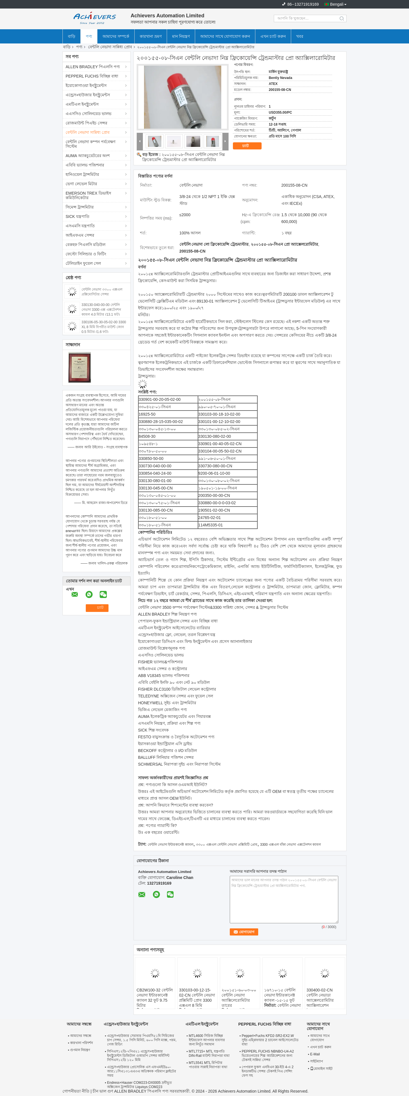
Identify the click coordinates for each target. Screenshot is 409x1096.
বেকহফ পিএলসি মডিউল (85, 244)
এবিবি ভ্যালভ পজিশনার (85, 165)
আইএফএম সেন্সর (80, 235)
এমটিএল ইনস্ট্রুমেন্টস (82, 104)
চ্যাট (249, 146)
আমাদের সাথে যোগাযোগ (320, 1038)
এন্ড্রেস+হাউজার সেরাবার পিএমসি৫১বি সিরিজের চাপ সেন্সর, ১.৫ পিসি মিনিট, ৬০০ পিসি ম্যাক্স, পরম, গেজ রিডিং (141, 1040)
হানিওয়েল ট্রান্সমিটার (82, 174)
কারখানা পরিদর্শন (81, 1043)
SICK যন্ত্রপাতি (77, 216)
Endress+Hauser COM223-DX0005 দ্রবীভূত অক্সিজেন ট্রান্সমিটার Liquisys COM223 (139, 1085)
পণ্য (89, 36)
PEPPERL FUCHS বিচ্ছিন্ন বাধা (92, 76)
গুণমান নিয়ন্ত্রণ (80, 1050)
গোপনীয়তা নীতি (75, 1091)
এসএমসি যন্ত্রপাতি (80, 226)
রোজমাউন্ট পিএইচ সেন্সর (86, 123)
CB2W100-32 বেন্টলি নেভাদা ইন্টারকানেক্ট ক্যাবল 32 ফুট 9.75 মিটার (155, 998)
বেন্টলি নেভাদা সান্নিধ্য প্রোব (110, 47)
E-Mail (315, 1054)
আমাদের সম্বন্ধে (80, 1036)
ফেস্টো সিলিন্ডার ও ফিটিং (86, 254)
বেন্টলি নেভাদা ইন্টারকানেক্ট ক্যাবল (170, 845)
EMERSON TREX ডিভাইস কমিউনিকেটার (88, 195)
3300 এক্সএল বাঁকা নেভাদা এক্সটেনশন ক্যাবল (290, 845)
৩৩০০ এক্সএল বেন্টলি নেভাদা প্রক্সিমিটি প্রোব (226, 845)
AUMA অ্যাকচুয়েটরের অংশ (88, 155)
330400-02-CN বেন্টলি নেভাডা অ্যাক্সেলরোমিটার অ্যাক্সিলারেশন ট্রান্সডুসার (320, 1000)
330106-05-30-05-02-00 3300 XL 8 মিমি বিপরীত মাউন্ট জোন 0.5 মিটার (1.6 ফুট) (104, 327)
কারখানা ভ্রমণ (151, 36)
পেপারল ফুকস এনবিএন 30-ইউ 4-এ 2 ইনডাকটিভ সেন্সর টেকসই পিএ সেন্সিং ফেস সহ (267, 1071)
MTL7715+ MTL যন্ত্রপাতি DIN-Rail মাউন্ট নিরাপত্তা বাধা (209, 1053)
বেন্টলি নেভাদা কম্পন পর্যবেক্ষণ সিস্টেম (90, 144)
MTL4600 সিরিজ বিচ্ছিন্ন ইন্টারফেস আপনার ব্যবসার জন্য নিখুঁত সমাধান (207, 1040)
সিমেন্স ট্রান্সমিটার (80, 207)
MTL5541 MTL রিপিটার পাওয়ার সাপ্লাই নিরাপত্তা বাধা (208, 1065)
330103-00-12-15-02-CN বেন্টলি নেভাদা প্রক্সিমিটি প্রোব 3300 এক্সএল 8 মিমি (197, 998)
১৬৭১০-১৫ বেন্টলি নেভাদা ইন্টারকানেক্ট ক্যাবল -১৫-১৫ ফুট (280, 995)
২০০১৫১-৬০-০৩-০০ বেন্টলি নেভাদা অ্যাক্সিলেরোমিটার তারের (239, 998)
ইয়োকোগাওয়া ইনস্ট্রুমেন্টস (86, 85)
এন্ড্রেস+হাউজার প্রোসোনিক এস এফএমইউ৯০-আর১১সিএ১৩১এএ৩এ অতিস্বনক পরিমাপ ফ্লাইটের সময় (141, 1071)
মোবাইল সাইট (321, 1069)
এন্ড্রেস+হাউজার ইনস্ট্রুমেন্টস (88, 95)
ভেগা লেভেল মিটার (81, 184)
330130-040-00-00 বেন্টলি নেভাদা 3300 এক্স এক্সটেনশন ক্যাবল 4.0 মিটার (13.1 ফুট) (101, 309)
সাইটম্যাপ (316, 1061)
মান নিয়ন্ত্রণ (181, 36)
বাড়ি (71, 36)
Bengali (336, 4)
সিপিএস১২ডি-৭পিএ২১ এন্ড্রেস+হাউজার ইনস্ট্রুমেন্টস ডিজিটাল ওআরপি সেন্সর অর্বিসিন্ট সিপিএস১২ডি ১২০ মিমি (138, 1055)
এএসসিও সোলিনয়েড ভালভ (88, 113)
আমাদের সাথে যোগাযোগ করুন (225, 36)
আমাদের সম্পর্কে (116, 36)
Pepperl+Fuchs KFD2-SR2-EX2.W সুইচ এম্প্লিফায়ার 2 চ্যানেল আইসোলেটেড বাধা (270, 1040)
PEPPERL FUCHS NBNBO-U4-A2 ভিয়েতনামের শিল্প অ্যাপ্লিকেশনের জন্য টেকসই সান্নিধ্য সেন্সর (268, 1055)
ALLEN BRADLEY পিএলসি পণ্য (93, 66)
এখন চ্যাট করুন (273, 36)
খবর (299, 36)
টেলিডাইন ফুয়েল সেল (83, 263)
